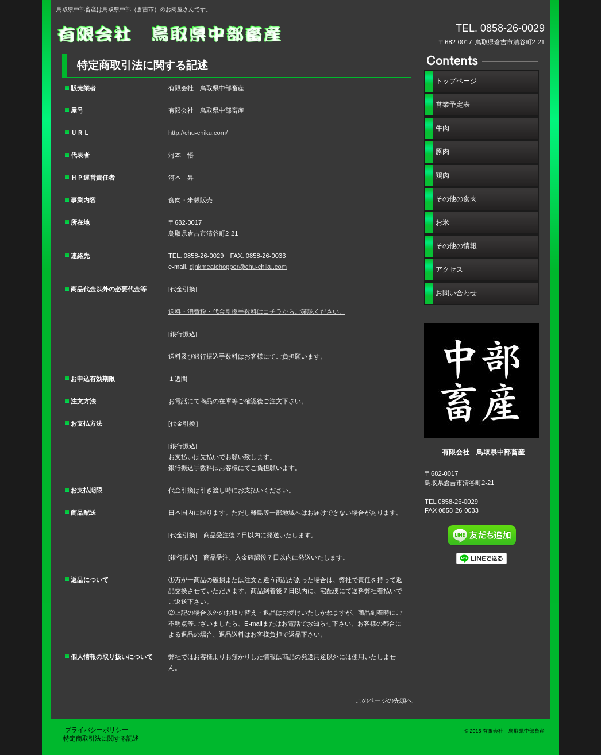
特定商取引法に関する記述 (101, 738)
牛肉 (442, 128)
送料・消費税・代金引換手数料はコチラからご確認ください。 (256, 311)
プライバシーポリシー (99, 729)
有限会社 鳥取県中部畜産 (185, 33)
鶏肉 (442, 175)
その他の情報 (456, 246)
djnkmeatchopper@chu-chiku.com (238, 266)
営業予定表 (453, 105)
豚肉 (442, 152)
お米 (442, 222)
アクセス (449, 269)
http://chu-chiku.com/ (198, 132)
